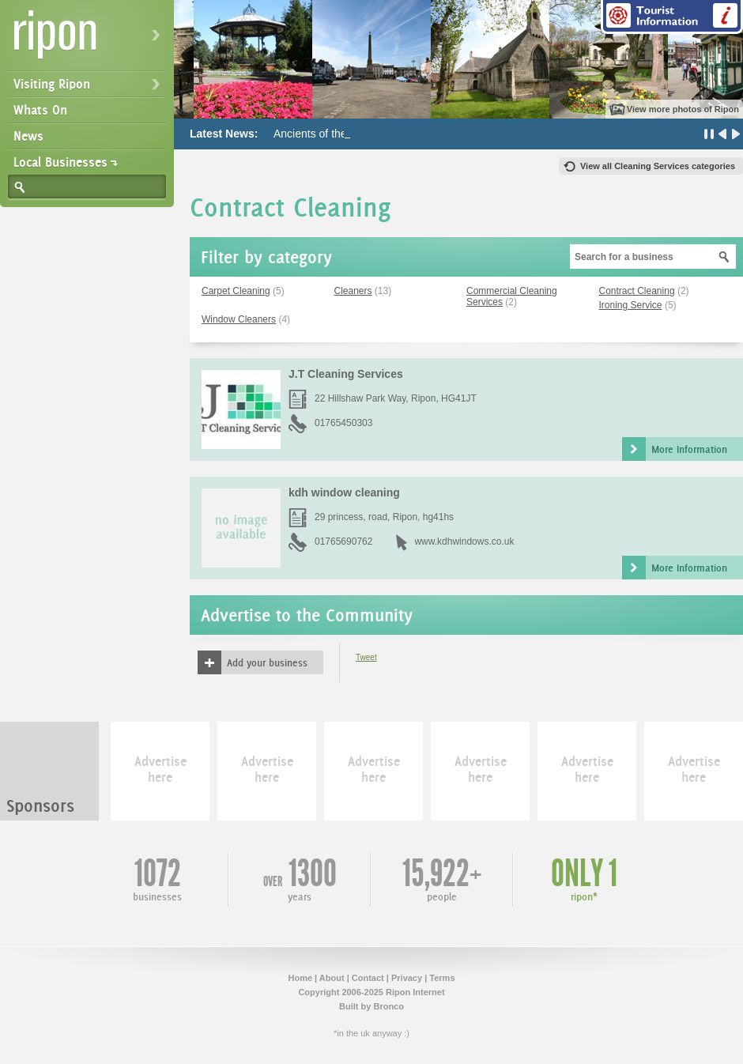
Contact (368, 978)
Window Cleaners (239, 319)
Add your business (267, 662)
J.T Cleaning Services (346, 374)
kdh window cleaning (344, 492)
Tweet (366, 657)
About (332, 978)
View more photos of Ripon (683, 109)
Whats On (40, 110)
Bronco (388, 1006)
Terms (441, 978)
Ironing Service (630, 305)
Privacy (406, 978)
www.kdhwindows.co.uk (464, 541)
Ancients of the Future (327, 133)
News (28, 136)
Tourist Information (672, 17)
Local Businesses (60, 162)
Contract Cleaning (637, 290)
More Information (689, 449)
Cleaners (353, 290)
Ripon (90, 40)
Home (300, 978)
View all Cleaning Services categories (657, 166)
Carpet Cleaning (236, 290)
